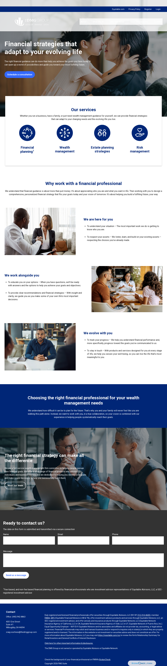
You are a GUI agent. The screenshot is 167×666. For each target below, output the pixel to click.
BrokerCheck (104, 659)
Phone (115, 534)
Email (60, 534)
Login (158, 3)
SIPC (53, 618)
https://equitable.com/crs (109, 635)
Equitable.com (118, 3)
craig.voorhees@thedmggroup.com (21, 632)
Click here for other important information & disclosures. (69, 643)
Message (7, 551)
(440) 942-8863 (18, 617)
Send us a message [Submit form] (16, 575)
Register (148, 3)
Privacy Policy (134, 3)
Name (6, 534)
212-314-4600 (143, 615)
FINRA (47, 618)
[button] (83, 15)
